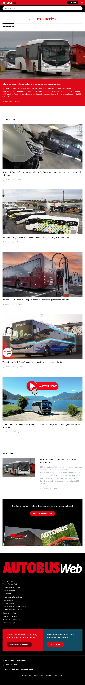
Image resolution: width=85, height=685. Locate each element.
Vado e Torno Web (10, 584)
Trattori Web (8, 600)
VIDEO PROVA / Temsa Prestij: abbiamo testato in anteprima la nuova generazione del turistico (42, 426)
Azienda (21, 367)
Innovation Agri (9, 622)
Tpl (18, 101)
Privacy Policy (25, 675)
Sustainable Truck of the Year (14, 606)
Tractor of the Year (10, 616)
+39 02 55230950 (10, 665)
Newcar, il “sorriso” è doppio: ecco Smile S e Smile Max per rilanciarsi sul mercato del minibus (42, 173)
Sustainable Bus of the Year (13, 610)
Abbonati (73, 2)
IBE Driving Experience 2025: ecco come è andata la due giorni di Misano (36, 237)
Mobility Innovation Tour (12, 619)
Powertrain (7, 594)
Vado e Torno (8, 581)
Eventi (20, 242)
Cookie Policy (38, 675)
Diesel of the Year (9, 613)
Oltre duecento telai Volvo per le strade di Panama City (32, 84)
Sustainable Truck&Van (12, 587)
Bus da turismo (24, 432)
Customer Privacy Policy (54, 675)
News (19, 179)
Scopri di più (55, 644)
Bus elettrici (22, 304)
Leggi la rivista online (42, 513)
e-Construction (8, 603)
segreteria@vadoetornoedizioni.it (18, 669)
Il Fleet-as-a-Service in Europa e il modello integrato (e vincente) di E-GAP (36, 300)
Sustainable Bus (9, 590)
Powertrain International (12, 597)
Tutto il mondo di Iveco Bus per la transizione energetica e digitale (33, 362)
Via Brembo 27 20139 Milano (15, 660)
